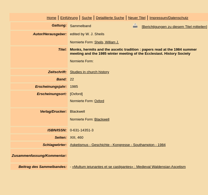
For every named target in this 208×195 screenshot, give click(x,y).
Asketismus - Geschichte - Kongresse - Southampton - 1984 (118, 145)
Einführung (69, 18)
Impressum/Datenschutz (168, 18)
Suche (87, 18)
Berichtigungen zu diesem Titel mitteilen (174, 27)
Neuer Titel (136, 18)
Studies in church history (89, 72)
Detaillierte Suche (110, 18)
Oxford (99, 101)
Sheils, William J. (106, 42)
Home (51, 18)
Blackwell (102, 119)
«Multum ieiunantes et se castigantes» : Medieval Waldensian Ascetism (129, 167)
